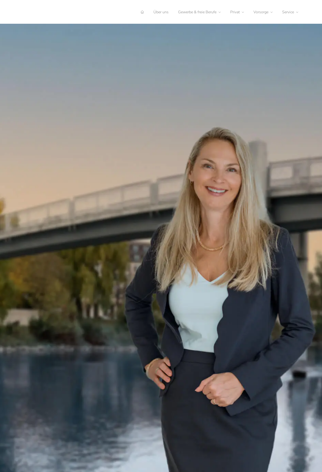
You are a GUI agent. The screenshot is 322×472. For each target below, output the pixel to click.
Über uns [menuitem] (161, 12)
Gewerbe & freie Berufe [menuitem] (197, 12)
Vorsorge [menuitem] (260, 12)
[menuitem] (142, 12)
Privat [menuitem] (235, 12)
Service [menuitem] (288, 12)
